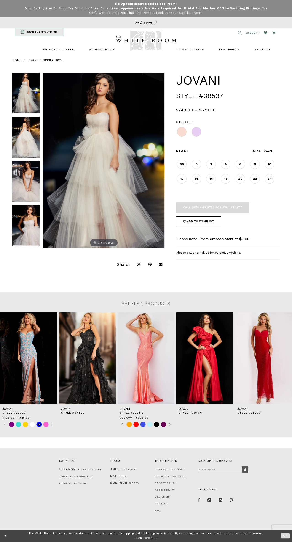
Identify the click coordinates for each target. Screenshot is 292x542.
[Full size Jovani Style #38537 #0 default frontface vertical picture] (104, 160)
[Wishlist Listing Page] (265, 33)
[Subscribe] (245, 469)
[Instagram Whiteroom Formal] (210, 501)
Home (16, 60)
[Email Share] (161, 264)
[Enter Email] (223, 469)
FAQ (158, 510)
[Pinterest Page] (234, 501)
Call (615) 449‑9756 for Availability (212, 207)
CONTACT (161, 503)
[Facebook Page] (199, 501)
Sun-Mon (118, 482)
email (201, 252)
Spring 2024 (53, 60)
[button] (240, 33)
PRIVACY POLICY (165, 483)
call (189, 252)
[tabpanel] (26, 95)
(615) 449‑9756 (91, 469)
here (154, 537)
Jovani (32, 60)
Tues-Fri (118, 469)
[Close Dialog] (5, 535)
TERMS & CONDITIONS (170, 469)
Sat (113, 476)
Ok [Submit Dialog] (285, 535)
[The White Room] (146, 40)
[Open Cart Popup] (274, 33)
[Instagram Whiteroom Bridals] (222, 501)
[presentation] (28, 358)
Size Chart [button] (263, 151)
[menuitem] (58, 49)
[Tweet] (138, 264)
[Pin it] (150, 264)
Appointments (132, 8)
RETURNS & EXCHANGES (171, 476)
